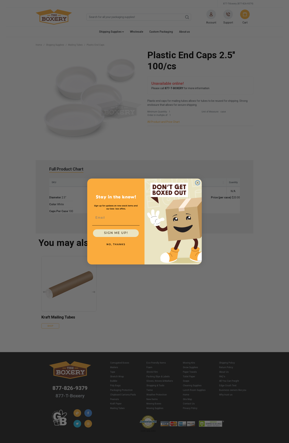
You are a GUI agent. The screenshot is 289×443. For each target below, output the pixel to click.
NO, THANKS (116, 244)
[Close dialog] (197, 182)
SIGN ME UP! (116, 233)
